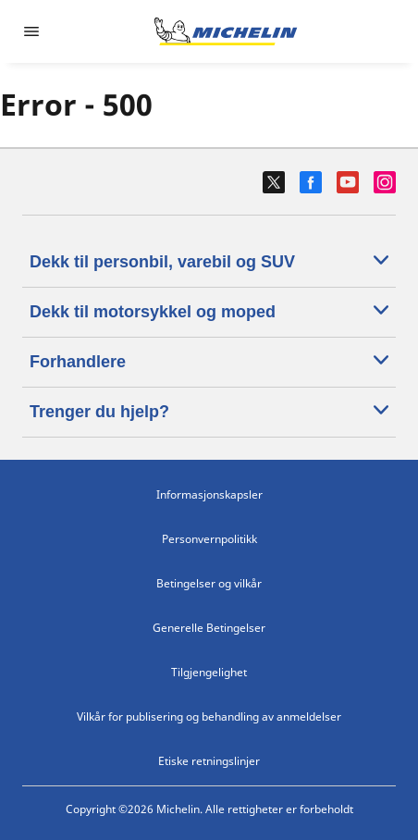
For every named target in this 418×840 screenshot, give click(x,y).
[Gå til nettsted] (226, 31)
